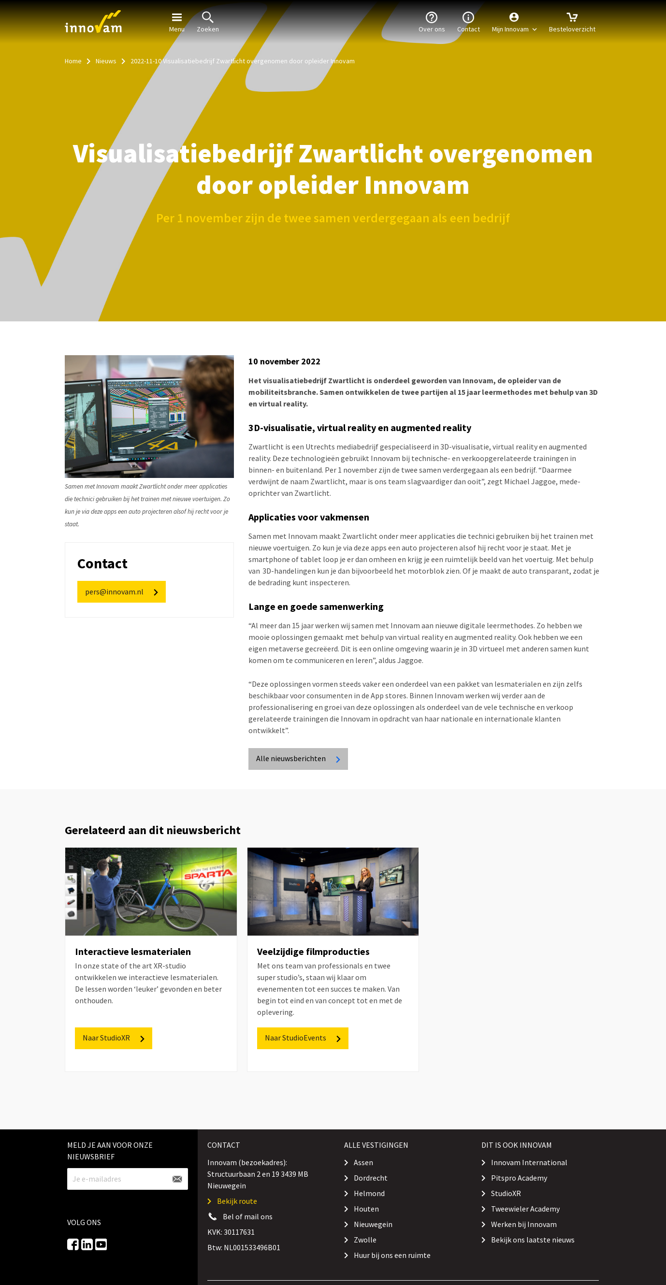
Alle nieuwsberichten (299, 758)
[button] (514, 21)
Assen (363, 1162)
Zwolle (365, 1239)
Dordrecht (371, 1178)
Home (73, 61)
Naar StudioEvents (303, 1038)
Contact (468, 21)
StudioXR (506, 1193)
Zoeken (208, 21)
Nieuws (106, 61)
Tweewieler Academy (525, 1208)
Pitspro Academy (519, 1178)
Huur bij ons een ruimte (392, 1255)
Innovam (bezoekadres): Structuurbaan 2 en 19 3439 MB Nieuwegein (257, 1173)
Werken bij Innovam (524, 1224)
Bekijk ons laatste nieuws (533, 1239)
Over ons (432, 21)
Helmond (369, 1193)
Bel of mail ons (248, 1216)
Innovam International (529, 1162)
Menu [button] (177, 21)
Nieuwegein (373, 1224)
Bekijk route (237, 1201)
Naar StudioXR (114, 1038)
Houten (366, 1208)
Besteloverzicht (572, 21)
